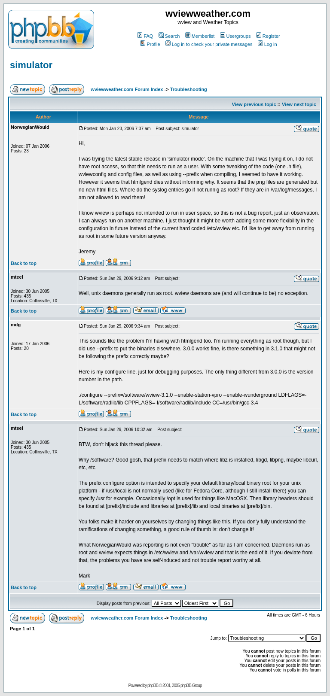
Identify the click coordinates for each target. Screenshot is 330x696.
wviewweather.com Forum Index (127, 89)
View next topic (299, 104)
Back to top (24, 263)
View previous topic (254, 104)
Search (169, 36)
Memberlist (200, 36)
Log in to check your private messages (209, 44)
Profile (150, 44)
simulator (31, 65)
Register (268, 36)
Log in (267, 44)
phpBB (152, 685)
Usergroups (235, 36)
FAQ (145, 36)
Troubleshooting (188, 89)
